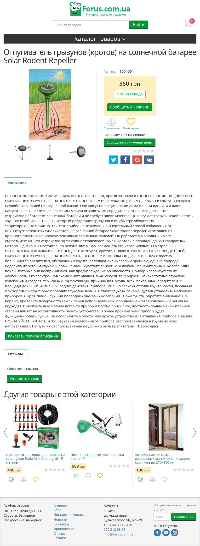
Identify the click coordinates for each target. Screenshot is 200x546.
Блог (57, 510)
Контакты (61, 524)
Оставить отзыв (24, 378)
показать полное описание (33, 336)
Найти (138, 24)
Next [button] (194, 432)
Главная (60, 505)
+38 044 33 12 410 (118, 525)
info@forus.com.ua (119, 534)
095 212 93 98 (115, 529)
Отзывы (60, 533)
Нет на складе (130, 93)
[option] (22, 152)
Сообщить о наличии (129, 107)
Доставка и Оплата (69, 514)
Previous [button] (6, 432)
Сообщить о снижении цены (130, 142)
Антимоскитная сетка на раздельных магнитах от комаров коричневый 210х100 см (162, 458)
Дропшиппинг (65, 528)
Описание (17, 182)
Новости (60, 519)
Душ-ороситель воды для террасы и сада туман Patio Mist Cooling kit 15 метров (35, 458)
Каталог (60, 538)
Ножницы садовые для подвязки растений (97, 456)
